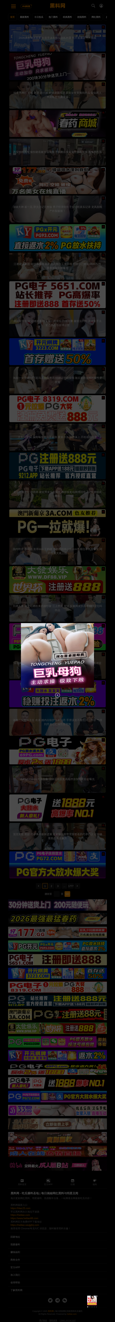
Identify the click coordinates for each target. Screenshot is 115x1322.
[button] (87, 1306)
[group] (92, 1300)
